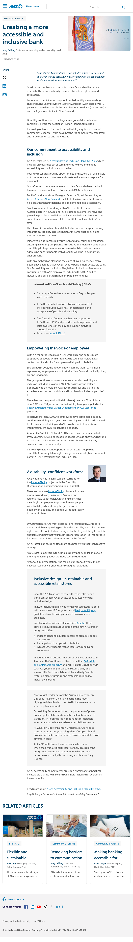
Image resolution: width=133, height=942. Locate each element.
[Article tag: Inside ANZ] (14, 843)
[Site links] (23, 899)
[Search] (107, 7)
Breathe (80, 623)
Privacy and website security (17, 921)
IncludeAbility (39, 482)
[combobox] (107, 7)
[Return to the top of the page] (59, 907)
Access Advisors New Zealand (43, 199)
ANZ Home (39, 921)
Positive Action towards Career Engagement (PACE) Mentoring (61, 407)
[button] (5, 6)
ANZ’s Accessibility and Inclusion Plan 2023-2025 (74, 789)
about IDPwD (57, 333)
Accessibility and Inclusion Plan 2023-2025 (73, 161)
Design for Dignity (85, 610)
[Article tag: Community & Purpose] (63, 843)
